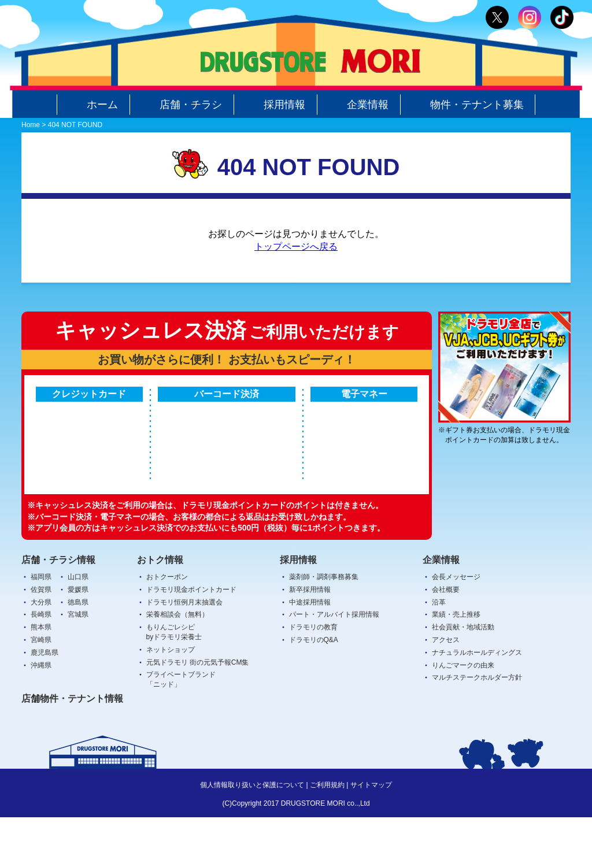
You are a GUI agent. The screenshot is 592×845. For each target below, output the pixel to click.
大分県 (41, 629)
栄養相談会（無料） (177, 642)
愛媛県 (78, 617)
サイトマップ (371, 813)
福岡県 (41, 605)
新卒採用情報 (310, 617)
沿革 (439, 629)
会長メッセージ (456, 605)
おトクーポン (167, 605)
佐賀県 (41, 617)
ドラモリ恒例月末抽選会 (184, 629)
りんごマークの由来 (463, 692)
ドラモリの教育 (313, 655)
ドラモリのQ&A (313, 668)
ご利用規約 (327, 813)
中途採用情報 (310, 629)
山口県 (78, 605)
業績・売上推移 (456, 642)
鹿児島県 (44, 680)
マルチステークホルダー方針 (477, 705)
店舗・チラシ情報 (58, 587)
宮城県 (78, 642)
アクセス (446, 668)
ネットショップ (170, 677)
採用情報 (275, 105)
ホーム (93, 105)
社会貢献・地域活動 (463, 655)
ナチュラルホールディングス (477, 680)
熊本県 (41, 655)
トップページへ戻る (296, 246)
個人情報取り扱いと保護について (252, 813)
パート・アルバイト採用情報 (334, 642)
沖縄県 (41, 692)
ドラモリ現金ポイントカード (191, 617)
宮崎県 (41, 668)
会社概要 (446, 617)
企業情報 (358, 105)
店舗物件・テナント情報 (72, 726)
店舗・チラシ (181, 105)
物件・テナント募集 (468, 105)
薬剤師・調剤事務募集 (323, 605)
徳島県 (78, 629)
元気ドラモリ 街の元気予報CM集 (197, 689)
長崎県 (41, 642)
